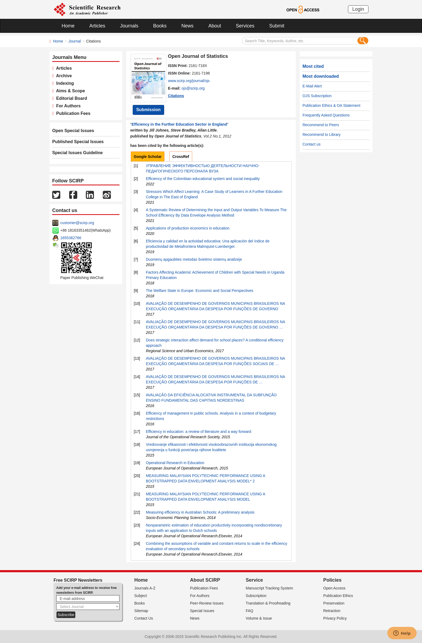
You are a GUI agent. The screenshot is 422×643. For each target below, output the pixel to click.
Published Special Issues (78, 141)
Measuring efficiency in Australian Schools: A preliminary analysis (200, 512)
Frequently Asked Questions (326, 115)
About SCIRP (205, 580)
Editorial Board (70, 98)
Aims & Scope (69, 91)
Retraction (331, 611)
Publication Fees (72, 113)
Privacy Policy (335, 618)
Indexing (64, 83)
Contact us (312, 144)
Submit (276, 26)
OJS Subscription (317, 96)
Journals (129, 26)
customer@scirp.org (77, 223)
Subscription (256, 595)
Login (358, 9)
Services (245, 26)
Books (160, 26)
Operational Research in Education (175, 463)
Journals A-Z (145, 588)
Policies (332, 580)
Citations (176, 96)
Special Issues (202, 611)
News (187, 26)
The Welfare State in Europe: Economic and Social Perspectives (199, 290)
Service (254, 580)
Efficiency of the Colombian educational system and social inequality (203, 178)
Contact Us (143, 618)
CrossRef (180, 156)
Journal (74, 41)
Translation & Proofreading (268, 603)
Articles (97, 26)
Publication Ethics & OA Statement (331, 105)
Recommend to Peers (321, 125)
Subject (140, 595)
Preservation (333, 603)
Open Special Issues (73, 130)
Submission (148, 109)
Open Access (334, 588)
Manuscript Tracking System (269, 588)
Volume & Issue (259, 618)
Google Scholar (147, 156)
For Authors (67, 106)
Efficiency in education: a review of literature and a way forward (198, 431)
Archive (63, 75)
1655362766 (70, 238)
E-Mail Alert (312, 86)
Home (68, 26)
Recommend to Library (322, 134)
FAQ (249, 611)
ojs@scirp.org (193, 88)
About (214, 26)
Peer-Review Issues (207, 603)
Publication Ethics (338, 595)
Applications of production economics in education (188, 228)
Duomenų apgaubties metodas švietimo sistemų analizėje (194, 259)
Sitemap (141, 611)
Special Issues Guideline (77, 152)
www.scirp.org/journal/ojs (189, 81)
